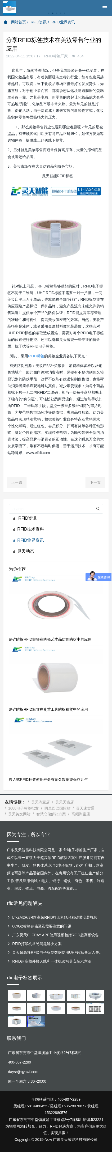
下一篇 (95, 482)
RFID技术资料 (27, 529)
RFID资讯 (39, 22)
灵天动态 (22, 551)
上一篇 (16, 482)
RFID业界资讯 (63, 22)
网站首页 (15, 22)
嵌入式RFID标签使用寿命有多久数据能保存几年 (48, 779)
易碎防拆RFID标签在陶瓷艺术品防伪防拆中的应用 (50, 639)
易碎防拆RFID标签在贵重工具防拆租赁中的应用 (48, 709)
